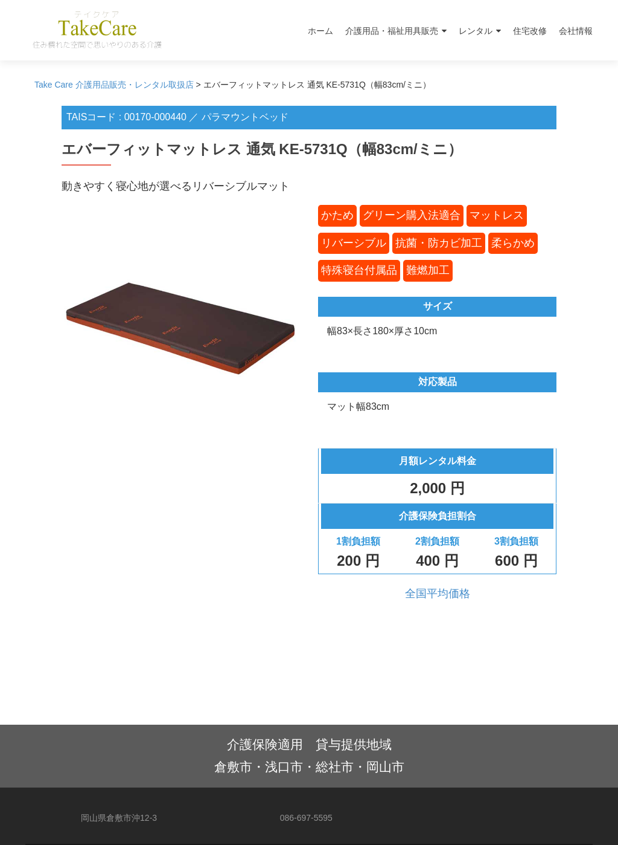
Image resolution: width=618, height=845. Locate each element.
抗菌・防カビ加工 (438, 243)
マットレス (497, 215)
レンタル (475, 31)
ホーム (320, 31)
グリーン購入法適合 (411, 215)
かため (337, 215)
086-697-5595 (306, 818)
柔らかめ (513, 243)
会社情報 (576, 31)
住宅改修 (530, 31)
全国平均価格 (437, 594)
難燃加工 (428, 270)
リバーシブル (353, 243)
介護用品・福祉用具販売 (391, 31)
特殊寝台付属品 (359, 270)
